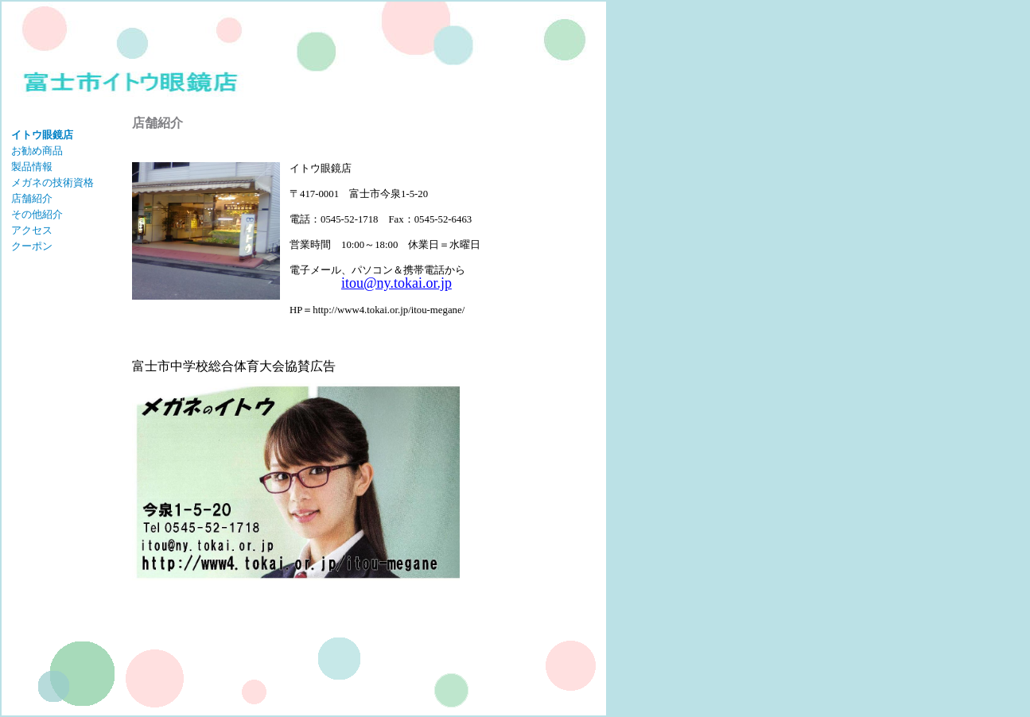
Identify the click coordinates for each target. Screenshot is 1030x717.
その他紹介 (37, 214)
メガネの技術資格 (52, 182)
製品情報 (31, 166)
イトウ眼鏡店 (42, 135)
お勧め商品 (37, 151)
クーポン (31, 246)
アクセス (31, 230)
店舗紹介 (31, 198)
